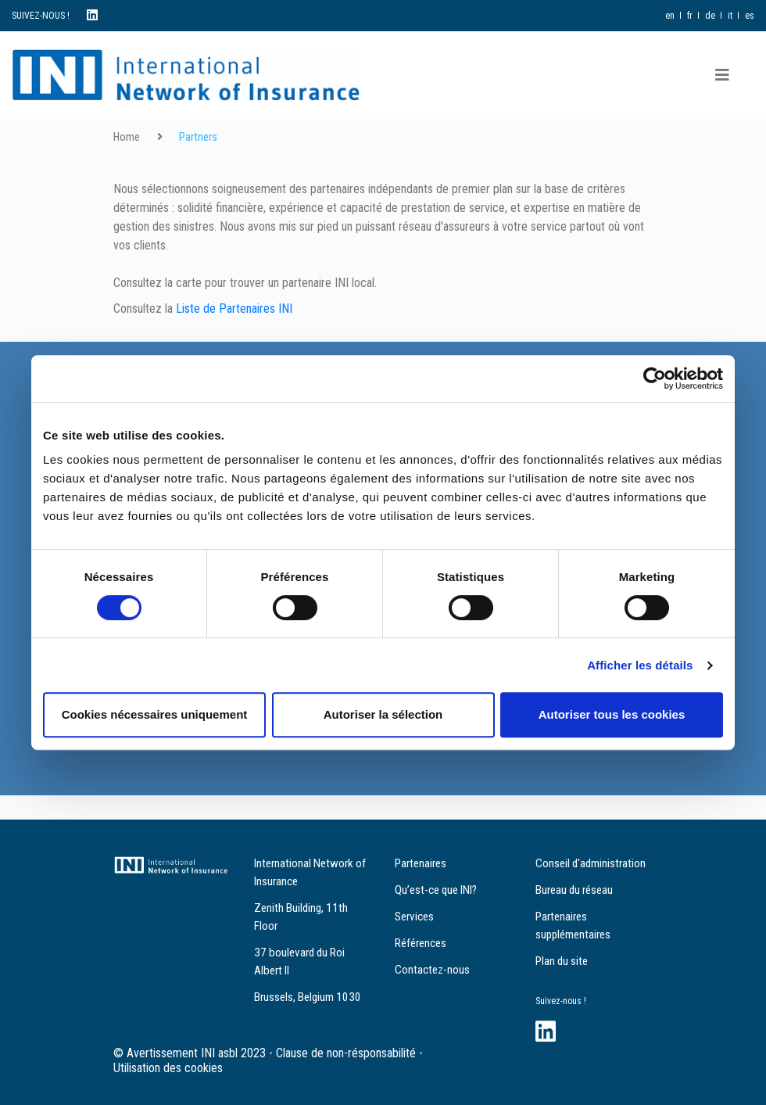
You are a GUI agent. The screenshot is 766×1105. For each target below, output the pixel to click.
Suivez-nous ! (560, 1001)
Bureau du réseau (574, 890)
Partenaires (420, 863)
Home (126, 137)
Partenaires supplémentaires (572, 925)
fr (690, 15)
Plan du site (561, 961)
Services (414, 916)
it (730, 15)
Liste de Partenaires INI (234, 308)
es (749, 15)
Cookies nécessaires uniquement (155, 714)
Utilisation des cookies (168, 1067)
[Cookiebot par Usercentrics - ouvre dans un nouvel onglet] (654, 378)
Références (420, 943)
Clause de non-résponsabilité (346, 1053)
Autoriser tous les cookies (612, 714)
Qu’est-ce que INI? (436, 890)
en (670, 15)
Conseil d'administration (590, 863)
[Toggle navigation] (722, 75)
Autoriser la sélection (383, 714)
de (710, 15)
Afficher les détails (640, 665)
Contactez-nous (432, 970)
